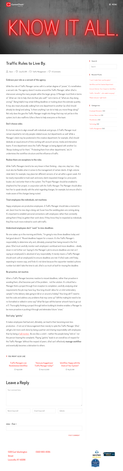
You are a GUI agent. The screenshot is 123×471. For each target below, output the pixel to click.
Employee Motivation (95, 111)
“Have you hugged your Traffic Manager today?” (44, 364)
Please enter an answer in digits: (19, 417)
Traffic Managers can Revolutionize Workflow (18, 364)
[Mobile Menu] (113, 4)
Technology (92, 124)
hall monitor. (24, 333)
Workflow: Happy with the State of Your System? (70, 364)
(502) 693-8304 (43, 452)
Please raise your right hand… (98, 98)
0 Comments (56, 72)
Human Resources (94, 115)
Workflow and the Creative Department (101, 84)
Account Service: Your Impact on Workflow (102, 89)
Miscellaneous (93, 120)
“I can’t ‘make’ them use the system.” (100, 80)
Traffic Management (39, 72)
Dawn (11, 72)
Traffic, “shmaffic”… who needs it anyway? (102, 93)
